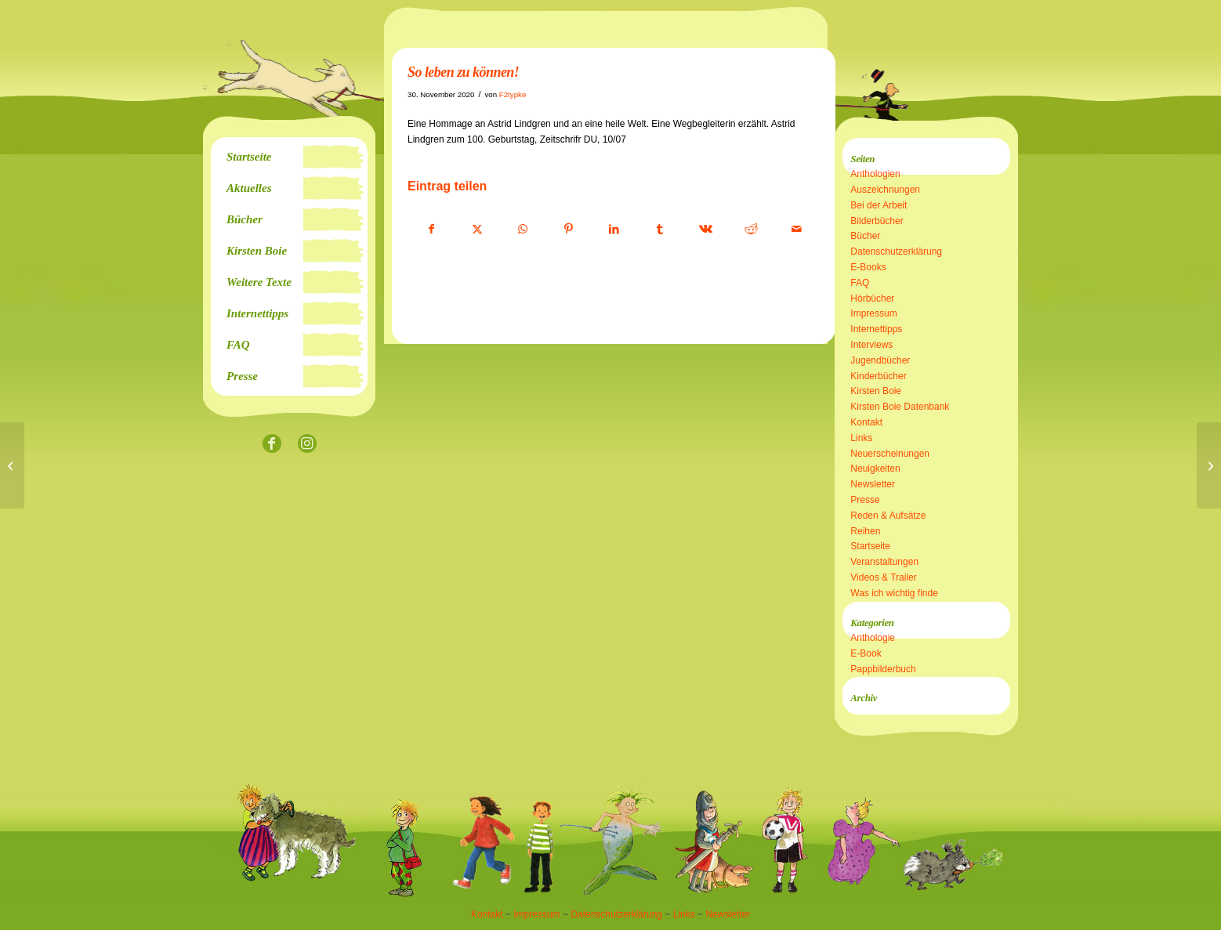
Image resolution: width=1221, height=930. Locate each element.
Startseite (870, 546)
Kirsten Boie (875, 390)
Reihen (865, 531)
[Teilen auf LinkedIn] (614, 229)
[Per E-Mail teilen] (796, 229)
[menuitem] (289, 156)
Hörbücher (872, 298)
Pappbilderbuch (882, 669)
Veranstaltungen (884, 561)
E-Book (865, 653)
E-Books (868, 267)
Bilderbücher (876, 220)
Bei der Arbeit (878, 205)
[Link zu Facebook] (271, 444)
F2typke (513, 94)
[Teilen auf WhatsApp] (523, 229)
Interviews (871, 344)
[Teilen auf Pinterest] (568, 229)
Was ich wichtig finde (894, 593)
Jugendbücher (880, 360)
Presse (864, 499)
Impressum (873, 313)
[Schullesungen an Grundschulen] (12, 465)
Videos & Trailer (883, 577)
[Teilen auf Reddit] (751, 229)
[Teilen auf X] (477, 229)
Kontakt (866, 422)
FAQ (859, 282)
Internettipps (876, 329)
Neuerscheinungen (889, 453)
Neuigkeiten (875, 468)
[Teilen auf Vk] (705, 229)
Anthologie (872, 637)
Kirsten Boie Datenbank (899, 406)
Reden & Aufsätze (888, 515)
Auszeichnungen (885, 189)
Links (861, 437)
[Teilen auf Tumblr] (659, 229)
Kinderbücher (878, 376)
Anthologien (875, 173)
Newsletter (872, 484)
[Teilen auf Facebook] (431, 229)
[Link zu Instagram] (306, 444)
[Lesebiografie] (1209, 465)
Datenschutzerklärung (896, 251)
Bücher (865, 235)
